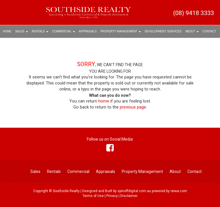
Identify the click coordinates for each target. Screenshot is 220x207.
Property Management (120, 31)
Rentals (40, 31)
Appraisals (88, 31)
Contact (209, 31)
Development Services (163, 31)
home (103, 101)
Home (7, 31)
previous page (133, 107)
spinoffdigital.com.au (134, 191)
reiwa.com (178, 191)
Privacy (112, 196)
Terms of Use (93, 196)
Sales (21, 31)
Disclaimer (129, 196)
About (192, 31)
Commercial (63, 31)
